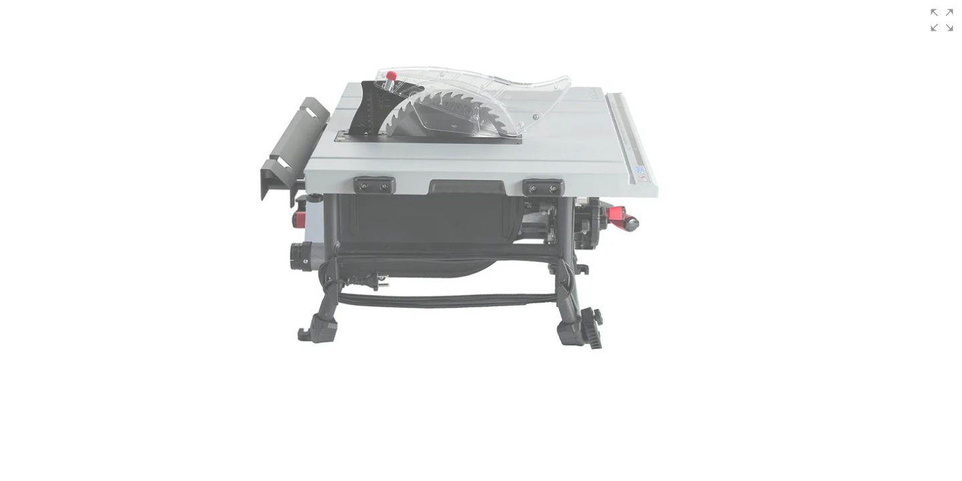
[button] (942, 20)
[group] (481, 240)
